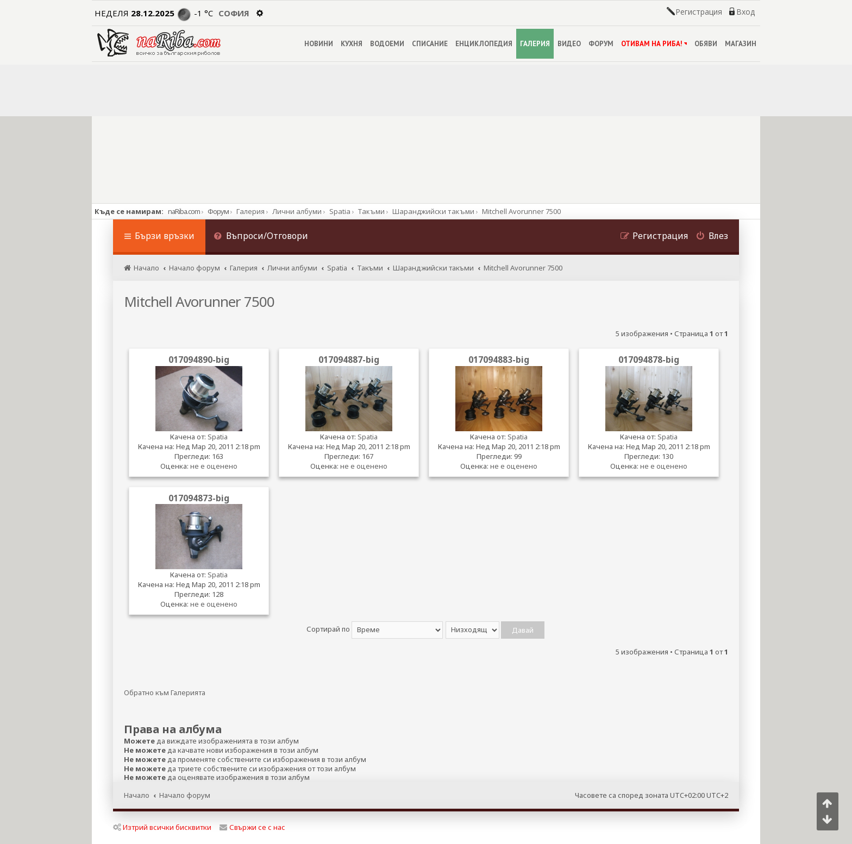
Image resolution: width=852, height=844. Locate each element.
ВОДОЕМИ (387, 43)
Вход (745, 12)
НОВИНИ (318, 43)
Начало (136, 795)
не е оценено (213, 466)
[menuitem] (260, 237)
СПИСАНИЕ (430, 43)
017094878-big (648, 359)
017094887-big (348, 359)
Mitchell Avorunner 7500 (199, 301)
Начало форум (184, 795)
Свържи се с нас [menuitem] (252, 827)
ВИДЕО (569, 43)
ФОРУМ (600, 43)
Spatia (218, 437)
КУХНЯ (351, 43)
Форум (218, 211)
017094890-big (198, 359)
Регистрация (698, 12)
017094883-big (498, 359)
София (233, 13)
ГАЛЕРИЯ (535, 43)
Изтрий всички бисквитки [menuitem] (162, 827)
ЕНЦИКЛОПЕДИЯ (483, 43)
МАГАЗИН (740, 43)
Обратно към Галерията (164, 692)
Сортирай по (374, 629)
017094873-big (198, 498)
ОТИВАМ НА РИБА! (654, 43)
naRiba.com (184, 211)
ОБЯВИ (705, 43)
